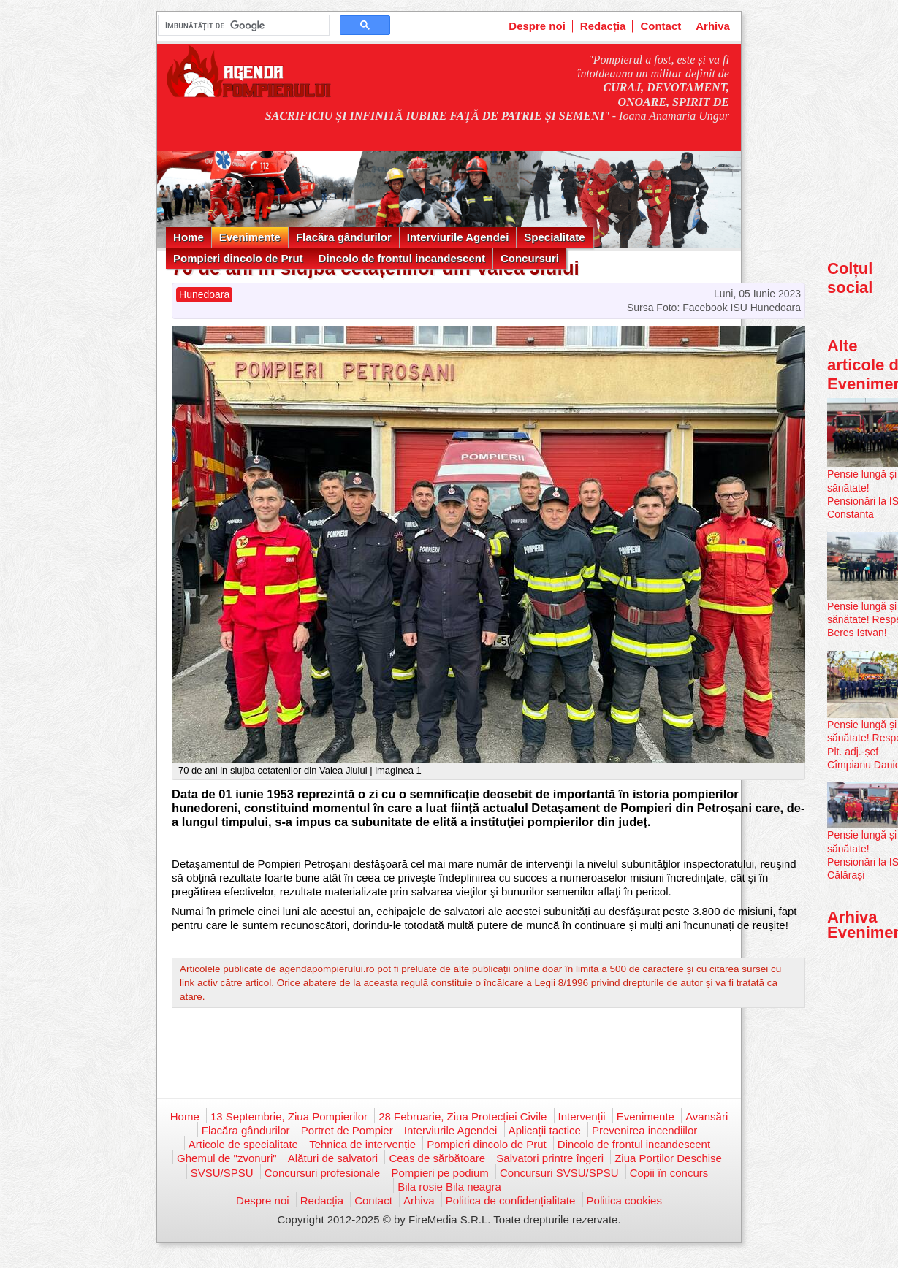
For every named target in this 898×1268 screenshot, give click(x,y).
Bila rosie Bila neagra (449, 1186)
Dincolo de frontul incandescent (402, 258)
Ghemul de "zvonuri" (227, 1158)
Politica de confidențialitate (511, 1200)
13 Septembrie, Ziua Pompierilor (289, 1116)
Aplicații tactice (545, 1130)
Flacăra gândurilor (344, 237)
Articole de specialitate (243, 1144)
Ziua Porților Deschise (668, 1158)
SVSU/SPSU (222, 1172)
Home (188, 237)
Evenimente (250, 237)
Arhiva (713, 26)
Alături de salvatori (333, 1158)
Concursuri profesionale (322, 1172)
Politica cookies (624, 1200)
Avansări (706, 1116)
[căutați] (242, 25)
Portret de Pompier (347, 1130)
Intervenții (582, 1116)
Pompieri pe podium (439, 1172)
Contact (660, 26)
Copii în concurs (669, 1172)
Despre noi (537, 26)
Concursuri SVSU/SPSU (559, 1172)
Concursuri (530, 258)
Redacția (603, 26)
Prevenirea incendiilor (644, 1130)
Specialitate (554, 237)
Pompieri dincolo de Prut (238, 258)
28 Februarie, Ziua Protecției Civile (462, 1116)
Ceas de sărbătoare (437, 1158)
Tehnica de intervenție (362, 1144)
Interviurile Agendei (458, 237)
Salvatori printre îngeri (550, 1158)
